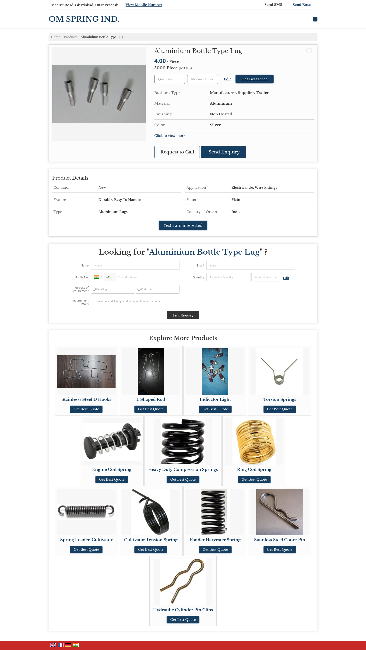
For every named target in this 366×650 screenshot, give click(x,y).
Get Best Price (254, 79)
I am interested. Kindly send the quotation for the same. (193, 302)
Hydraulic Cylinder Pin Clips (183, 609)
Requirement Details (79, 302)
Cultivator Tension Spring (150, 539)
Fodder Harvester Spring (215, 539)
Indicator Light (215, 399)
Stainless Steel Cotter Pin (279, 539)
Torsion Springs (279, 399)
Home (55, 37)
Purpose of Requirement (79, 289)
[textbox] (202, 79)
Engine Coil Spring (111, 469)
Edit (227, 79)
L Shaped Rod (150, 399)
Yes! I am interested (182, 225)
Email (200, 265)
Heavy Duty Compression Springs (183, 469)
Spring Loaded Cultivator (86, 539)
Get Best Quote (86, 409)
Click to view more (169, 136)
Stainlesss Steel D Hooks (86, 399)
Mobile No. (81, 277)
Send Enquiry (224, 152)
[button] (144, 5)
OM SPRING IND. (84, 19)
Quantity (198, 277)
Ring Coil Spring (254, 469)
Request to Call (177, 152)
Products (70, 37)
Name (85, 265)
